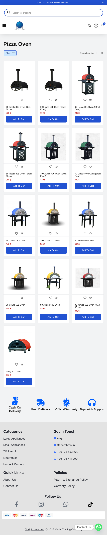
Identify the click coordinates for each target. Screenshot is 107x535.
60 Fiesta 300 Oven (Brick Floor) (18, 108)
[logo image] (19, 25)
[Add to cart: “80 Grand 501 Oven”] (19, 317)
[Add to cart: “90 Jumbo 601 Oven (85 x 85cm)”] (88, 317)
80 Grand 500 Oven (84, 240)
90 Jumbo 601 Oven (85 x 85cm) (87, 306)
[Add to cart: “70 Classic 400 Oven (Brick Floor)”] (53, 186)
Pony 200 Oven (13, 371)
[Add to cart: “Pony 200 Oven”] (19, 381)
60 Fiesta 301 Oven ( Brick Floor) (87, 108)
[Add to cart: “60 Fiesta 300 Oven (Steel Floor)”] (53, 119)
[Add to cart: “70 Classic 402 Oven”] (53, 250)
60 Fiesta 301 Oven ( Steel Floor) (19, 174)
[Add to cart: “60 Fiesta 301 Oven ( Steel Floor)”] (19, 186)
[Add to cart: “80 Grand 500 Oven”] (88, 250)
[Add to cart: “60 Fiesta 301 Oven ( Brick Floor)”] (88, 119)
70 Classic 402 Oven (50, 240)
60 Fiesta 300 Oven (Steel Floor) (52, 108)
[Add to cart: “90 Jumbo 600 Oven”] (53, 317)
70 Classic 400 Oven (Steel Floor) (88, 174)
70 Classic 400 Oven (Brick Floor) (53, 174)
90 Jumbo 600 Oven (50, 305)
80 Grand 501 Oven (15, 305)
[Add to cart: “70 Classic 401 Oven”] (19, 250)
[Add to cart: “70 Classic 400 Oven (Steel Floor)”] (88, 186)
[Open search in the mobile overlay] (54, 12)
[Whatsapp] (98, 527)
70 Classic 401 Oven (16, 240)
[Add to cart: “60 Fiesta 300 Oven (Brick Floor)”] (19, 119)
